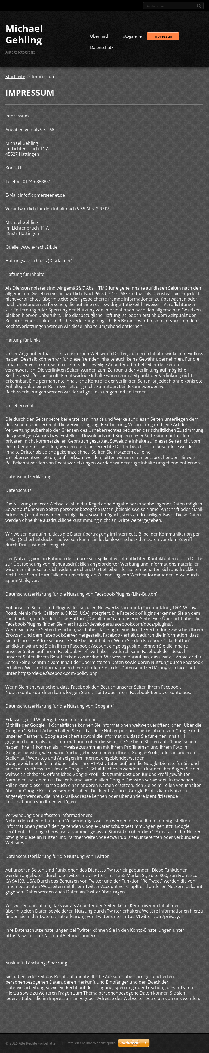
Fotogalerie (131, 36)
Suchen (199, 6)
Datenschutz (101, 47)
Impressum (163, 36)
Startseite (15, 76)
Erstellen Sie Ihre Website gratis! (90, 1043)
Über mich (100, 36)
